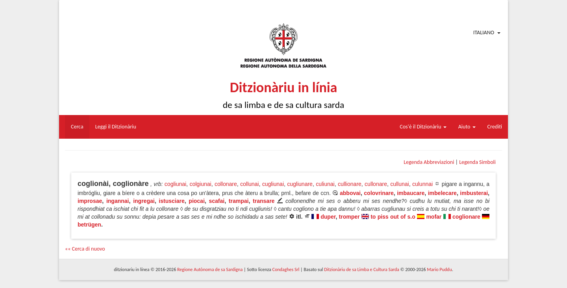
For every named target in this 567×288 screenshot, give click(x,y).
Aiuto (467, 126)
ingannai (117, 201)
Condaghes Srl (285, 269)
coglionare (466, 217)
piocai (196, 201)
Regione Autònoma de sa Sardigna (210, 269)
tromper (349, 217)
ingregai (143, 201)
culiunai (325, 184)
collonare (226, 184)
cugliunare (300, 184)
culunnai (422, 184)
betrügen (89, 224)
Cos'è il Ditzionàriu (423, 126)
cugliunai (273, 184)
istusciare (171, 201)
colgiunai (200, 184)
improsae (90, 201)
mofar (433, 217)
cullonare (376, 184)
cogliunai (175, 184)
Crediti (494, 126)
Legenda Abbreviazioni (429, 162)
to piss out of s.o (393, 217)
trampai (239, 201)
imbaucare (410, 193)
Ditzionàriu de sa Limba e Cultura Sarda (361, 269)
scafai (216, 201)
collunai (249, 184)
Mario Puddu (439, 269)
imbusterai (474, 193)
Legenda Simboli (477, 162)
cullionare (349, 184)
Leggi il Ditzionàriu (115, 126)
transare (263, 201)
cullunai (399, 184)
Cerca (77, 126)
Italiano (483, 32)
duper (328, 217)
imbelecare (442, 193)
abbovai (350, 193)
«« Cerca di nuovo (85, 248)
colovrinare (378, 193)
